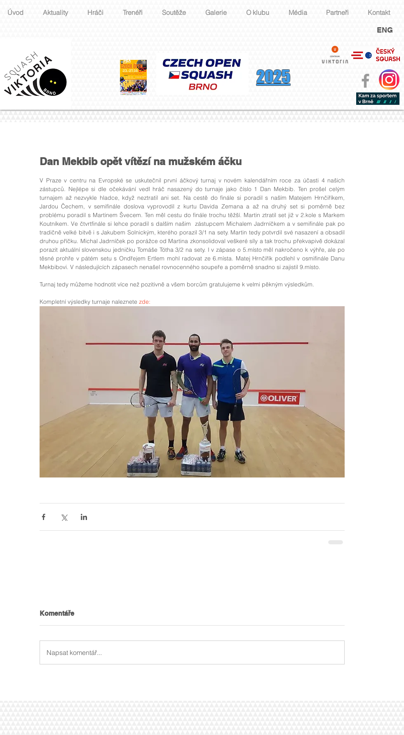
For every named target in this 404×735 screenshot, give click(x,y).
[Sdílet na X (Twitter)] (64, 517)
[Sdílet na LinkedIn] (84, 517)
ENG (385, 30)
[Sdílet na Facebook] (43, 517)
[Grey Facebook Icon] (365, 80)
